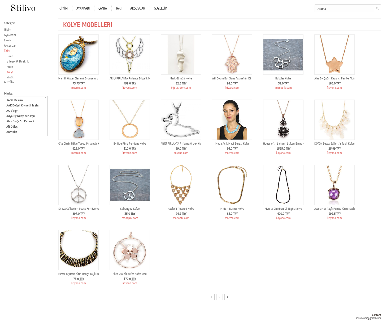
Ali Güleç (12, 127)
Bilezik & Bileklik (18, 62)
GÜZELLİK (160, 8)
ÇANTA (102, 8)
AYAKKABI (83, 8)
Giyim (7, 30)
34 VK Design (14, 100)
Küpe (10, 67)
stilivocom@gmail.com (368, 318)
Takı (7, 51)
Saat (10, 56)
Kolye (10, 72)
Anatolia (11, 132)
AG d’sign (12, 111)
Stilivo (23, 8)
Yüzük (10, 77)
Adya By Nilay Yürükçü (20, 116)
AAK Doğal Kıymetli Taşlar (23, 106)
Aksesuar (10, 46)
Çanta (7, 40)
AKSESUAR (137, 8)
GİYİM (63, 8)
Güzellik (9, 82)
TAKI (118, 8)
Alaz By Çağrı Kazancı (20, 121)
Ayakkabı (10, 35)
